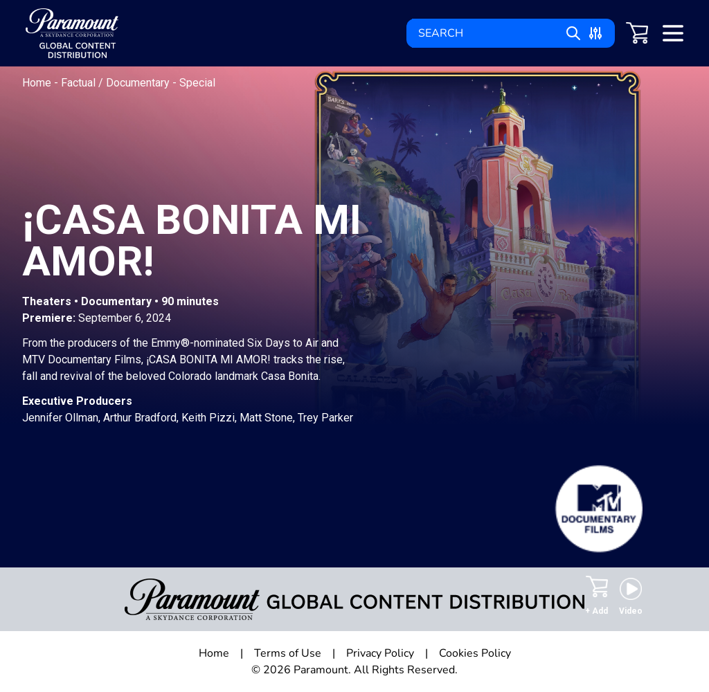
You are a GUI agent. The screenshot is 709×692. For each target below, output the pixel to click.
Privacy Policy (380, 653)
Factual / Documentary (116, 82)
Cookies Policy (475, 653)
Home (38, 82)
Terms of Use (287, 653)
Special (197, 82)
